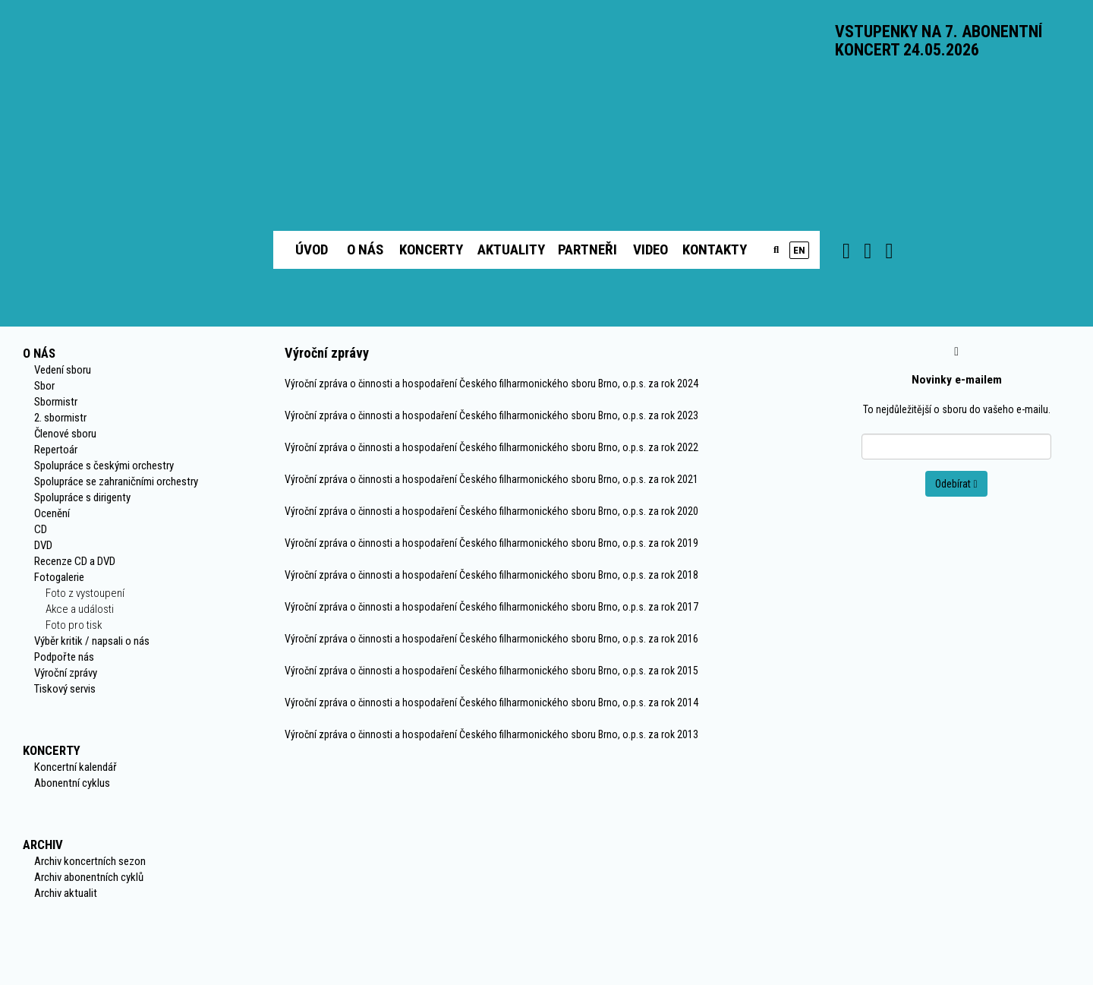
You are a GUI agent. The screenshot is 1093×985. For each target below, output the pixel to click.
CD (40, 529)
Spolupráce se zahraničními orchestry (116, 481)
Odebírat (956, 484)
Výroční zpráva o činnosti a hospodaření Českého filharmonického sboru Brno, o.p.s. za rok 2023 (491, 415)
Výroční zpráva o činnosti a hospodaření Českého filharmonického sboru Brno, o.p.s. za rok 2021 (491, 479)
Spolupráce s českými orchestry (104, 465)
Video (650, 249)
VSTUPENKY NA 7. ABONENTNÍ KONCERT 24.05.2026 (938, 40)
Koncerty (431, 249)
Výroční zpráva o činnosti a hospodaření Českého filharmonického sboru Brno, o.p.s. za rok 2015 (491, 671)
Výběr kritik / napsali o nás (92, 641)
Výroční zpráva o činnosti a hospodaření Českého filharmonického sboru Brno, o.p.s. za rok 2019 (491, 543)
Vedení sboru (62, 370)
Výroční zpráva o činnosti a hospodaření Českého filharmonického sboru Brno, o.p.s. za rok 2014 (491, 702)
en (799, 250)
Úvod (311, 249)
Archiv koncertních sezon (90, 861)
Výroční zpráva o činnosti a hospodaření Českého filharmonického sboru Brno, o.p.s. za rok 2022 (491, 447)
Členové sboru (65, 433)
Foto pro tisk (74, 625)
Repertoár (55, 449)
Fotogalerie (59, 577)
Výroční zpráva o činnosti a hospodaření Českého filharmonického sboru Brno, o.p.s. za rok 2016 (491, 639)
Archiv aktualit (65, 893)
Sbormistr (55, 402)
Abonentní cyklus (72, 783)
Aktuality (511, 249)
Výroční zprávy (65, 673)
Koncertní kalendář (75, 767)
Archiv (43, 844)
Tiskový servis (65, 689)
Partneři (587, 249)
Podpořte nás (64, 657)
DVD (43, 545)
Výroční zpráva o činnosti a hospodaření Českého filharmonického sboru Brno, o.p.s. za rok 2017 (491, 607)
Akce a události (80, 609)
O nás (365, 249)
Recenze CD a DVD (74, 561)
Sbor (44, 386)
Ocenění (52, 513)
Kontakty (714, 249)
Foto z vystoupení (85, 593)
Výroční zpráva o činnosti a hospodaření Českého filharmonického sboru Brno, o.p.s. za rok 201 (489, 734)
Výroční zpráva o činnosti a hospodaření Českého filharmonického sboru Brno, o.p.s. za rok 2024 (491, 383)
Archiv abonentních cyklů (88, 877)
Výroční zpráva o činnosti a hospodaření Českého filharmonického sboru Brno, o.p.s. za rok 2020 (491, 511)
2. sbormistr (60, 418)
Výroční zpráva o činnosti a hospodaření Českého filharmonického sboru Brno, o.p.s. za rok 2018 (491, 575)
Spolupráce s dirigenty (82, 497)
